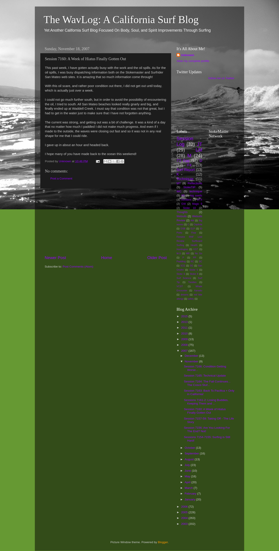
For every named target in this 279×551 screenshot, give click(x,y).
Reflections (195, 183)
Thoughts (182, 212)
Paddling (181, 261)
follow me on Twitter (221, 78)
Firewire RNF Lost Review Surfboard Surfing (189, 240)
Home (106, 257)
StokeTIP (189, 187)
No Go (198, 253)
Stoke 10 (189, 208)
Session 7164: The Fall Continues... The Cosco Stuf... (207, 383)
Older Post (157, 257)
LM (199, 150)
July (188, 465)
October (190, 447)
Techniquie (185, 179)
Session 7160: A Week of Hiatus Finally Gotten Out (205, 411)
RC (192, 261)
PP (194, 257)
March (189, 488)
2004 (185, 518)
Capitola (198, 224)
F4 (189, 165)
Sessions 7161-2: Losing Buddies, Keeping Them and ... (206, 401)
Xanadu (198, 290)
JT (199, 144)
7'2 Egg (183, 160)
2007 (185, 350)
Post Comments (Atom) (78, 266)
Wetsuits (182, 216)
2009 (185, 339)
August (190, 459)
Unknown (187, 55)
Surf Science (184, 278)
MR (188, 253)
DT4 (199, 199)
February (191, 493)
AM (192, 220)
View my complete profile (193, 61)
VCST (180, 286)
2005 (185, 512)
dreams (185, 294)
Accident (186, 199)
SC (200, 261)
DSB (182, 228)
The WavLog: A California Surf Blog (121, 19)
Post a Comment (61, 178)
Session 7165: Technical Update (205, 375)
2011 (185, 327)
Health (194, 245)
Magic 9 (197, 203)
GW (183, 203)
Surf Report (186, 170)
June (188, 470)
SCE (182, 265)
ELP (193, 228)
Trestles (192, 282)
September (192, 453)
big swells (196, 195)
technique (195, 191)
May (188, 476)
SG (191, 265)
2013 (185, 322)
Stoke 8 (194, 274)
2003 (185, 523)
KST (195, 249)
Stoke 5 (193, 269)
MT (179, 183)
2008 (185, 344)
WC (179, 191)
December (192, 355)
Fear (193, 232)
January (190, 499)
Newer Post (55, 257)
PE (183, 195)
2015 (185, 316)
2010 (185, 333)
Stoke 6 (181, 274)
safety (191, 298)
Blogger (163, 542)
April (188, 482)
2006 (185, 506)
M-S (179, 253)
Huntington (182, 249)
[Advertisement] (105, 221)
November (192, 361)
